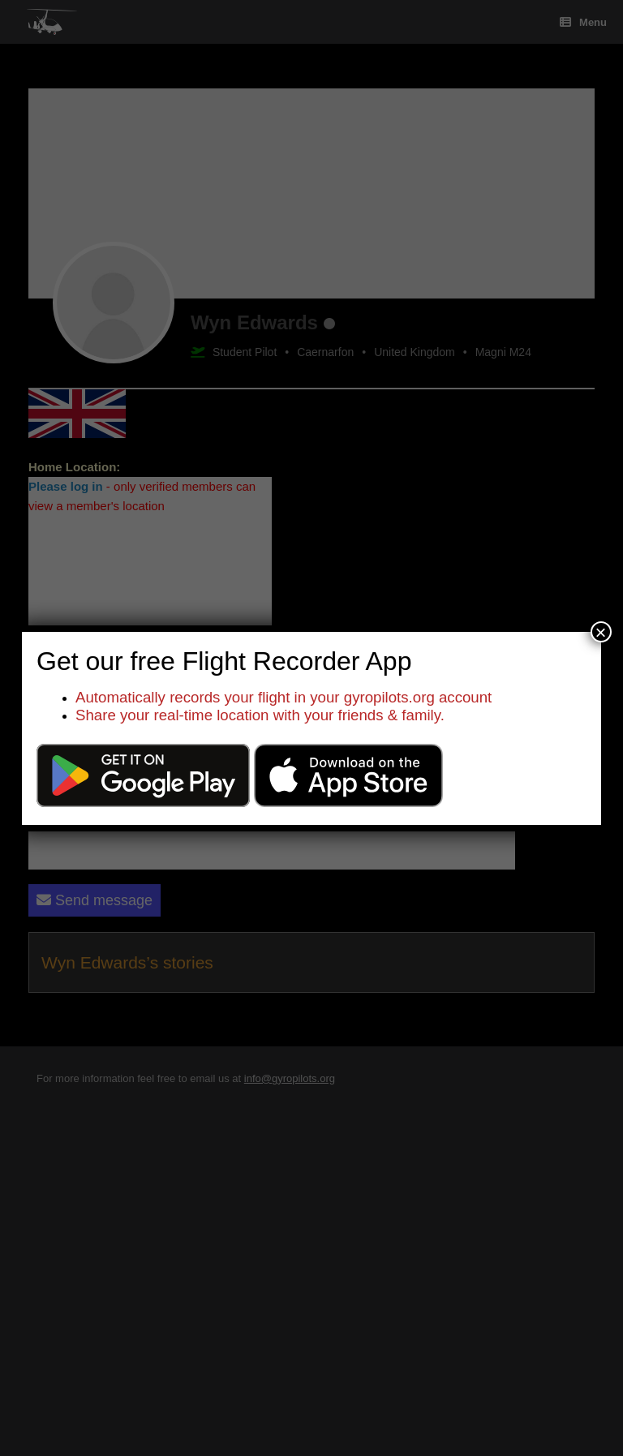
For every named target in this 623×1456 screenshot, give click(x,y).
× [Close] (601, 631)
